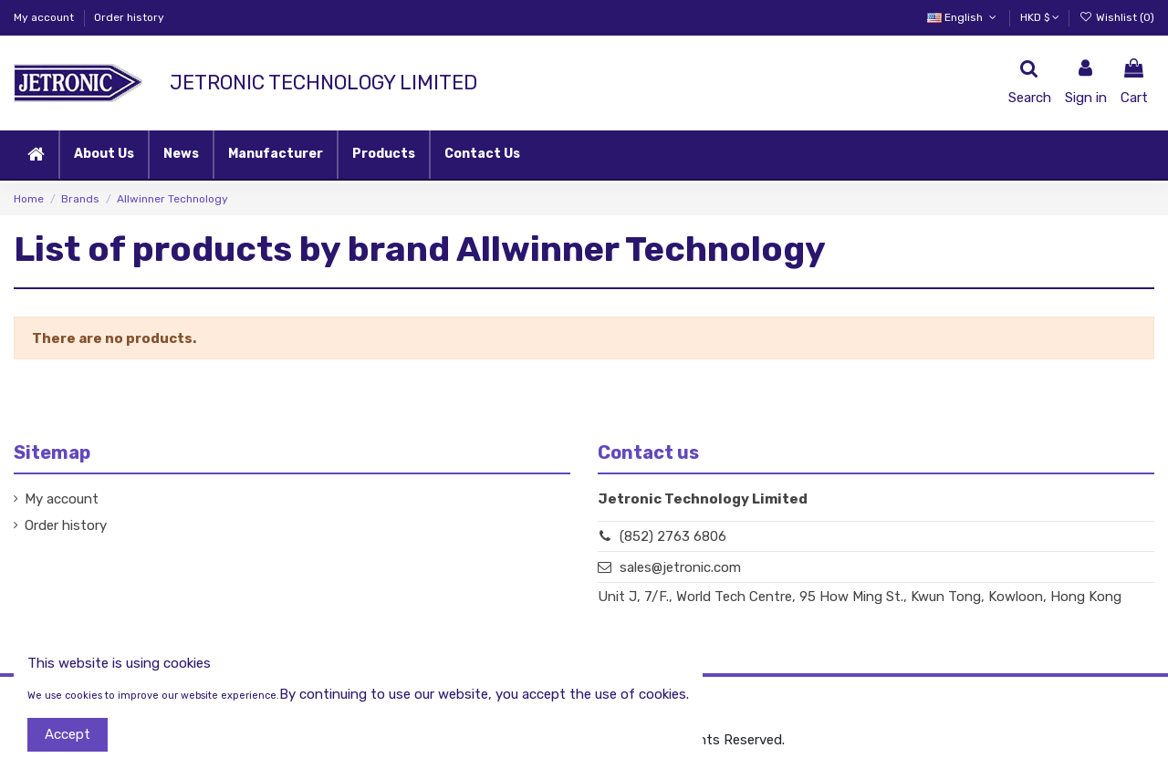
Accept (67, 734)
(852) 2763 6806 (673, 536)
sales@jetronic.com (680, 567)
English (963, 17)
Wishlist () (1116, 17)
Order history (129, 17)
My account (45, 17)
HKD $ (1039, 17)
